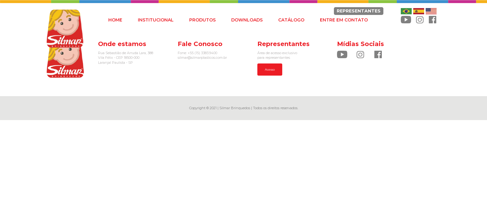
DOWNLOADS (247, 20)
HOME (115, 20)
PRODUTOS (202, 20)
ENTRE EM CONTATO (344, 20)
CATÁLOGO (291, 20)
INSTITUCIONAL (156, 20)
